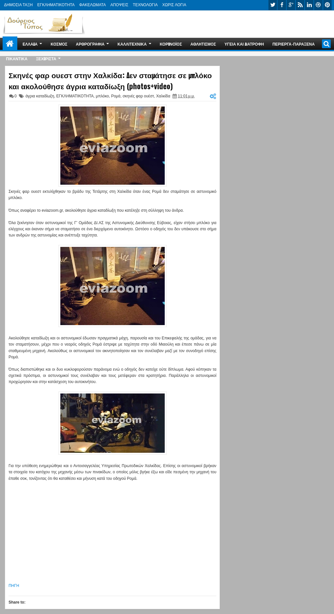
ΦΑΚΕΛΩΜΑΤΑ (92, 5)
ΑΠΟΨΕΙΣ (120, 5)
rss (300, 5)
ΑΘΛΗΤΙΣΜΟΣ (203, 44)
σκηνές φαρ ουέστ (138, 96)
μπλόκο (102, 96)
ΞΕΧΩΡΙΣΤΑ (46, 58)
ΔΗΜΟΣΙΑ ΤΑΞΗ (18, 5)
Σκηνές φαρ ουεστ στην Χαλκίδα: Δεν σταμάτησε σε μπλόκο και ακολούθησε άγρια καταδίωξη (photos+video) (110, 80)
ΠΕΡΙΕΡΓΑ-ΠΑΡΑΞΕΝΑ (293, 44)
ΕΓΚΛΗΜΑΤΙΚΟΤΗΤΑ (55, 5)
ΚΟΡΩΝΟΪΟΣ (171, 44)
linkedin (309, 5)
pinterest (327, 5)
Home (10, 43)
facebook (282, 5)
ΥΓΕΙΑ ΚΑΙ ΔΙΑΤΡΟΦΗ (244, 44)
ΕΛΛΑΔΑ (30, 44)
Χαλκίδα (163, 96)
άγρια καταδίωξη (39, 96)
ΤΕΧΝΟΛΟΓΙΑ (145, 5)
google (291, 5)
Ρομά (116, 96)
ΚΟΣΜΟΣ (59, 44)
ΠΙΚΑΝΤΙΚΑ (16, 58)
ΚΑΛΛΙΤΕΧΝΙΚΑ (131, 44)
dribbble (318, 5)
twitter (272, 5)
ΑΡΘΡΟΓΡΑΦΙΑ (90, 44)
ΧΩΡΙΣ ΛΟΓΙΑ (174, 5)
